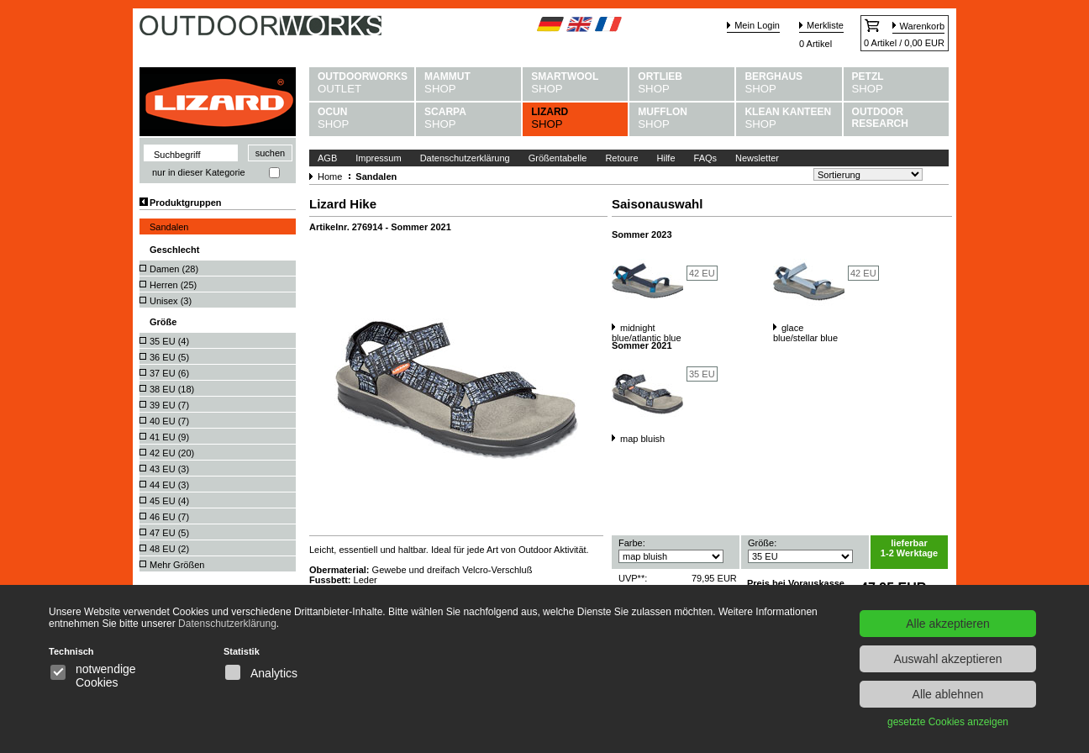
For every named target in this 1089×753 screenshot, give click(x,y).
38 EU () (172, 389)
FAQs (706, 158)
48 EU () (169, 549)
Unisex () (171, 301)
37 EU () (169, 373)
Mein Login (757, 25)
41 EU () (169, 437)
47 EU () (169, 533)
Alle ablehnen (948, 694)
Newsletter (757, 158)
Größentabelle (558, 158)
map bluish (642, 439)
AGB (327, 158)
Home (330, 176)
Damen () (174, 269)
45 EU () (169, 501)
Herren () (173, 285)
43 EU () (169, 469)
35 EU (702, 374)
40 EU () (169, 421)
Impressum (378, 158)
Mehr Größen (177, 565)
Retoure (621, 158)
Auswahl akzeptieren (947, 659)
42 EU (702, 273)
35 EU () (169, 341)
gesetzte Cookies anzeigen (947, 722)
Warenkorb (922, 26)
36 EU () (169, 357)
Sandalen (169, 227)
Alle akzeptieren (948, 623)
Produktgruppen (186, 202)
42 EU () (172, 453)
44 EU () (169, 485)
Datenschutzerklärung (465, 158)
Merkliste (825, 25)
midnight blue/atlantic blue (646, 333)
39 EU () (169, 405)
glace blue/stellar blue (805, 333)
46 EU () (169, 517)
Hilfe (666, 158)
